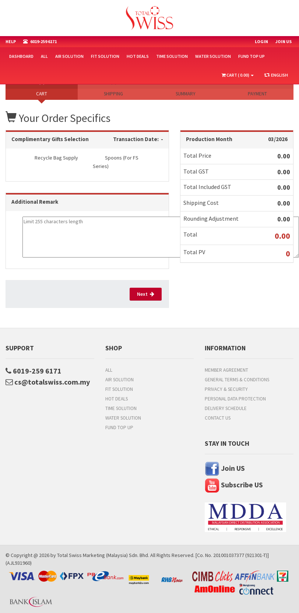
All (44, 56)
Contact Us (218, 418)
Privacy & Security (226, 389)
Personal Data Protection (235, 399)
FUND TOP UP (251, 56)
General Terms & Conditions (237, 379)
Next (145, 294)
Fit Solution (105, 56)
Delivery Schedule (226, 408)
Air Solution (69, 56)
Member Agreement (226, 370)
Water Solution (213, 56)
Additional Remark (34, 201)
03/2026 (278, 139)
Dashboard (21, 56)
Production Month (209, 139)
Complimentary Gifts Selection (50, 139)
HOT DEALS (138, 56)
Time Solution (172, 56)
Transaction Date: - (138, 139)
